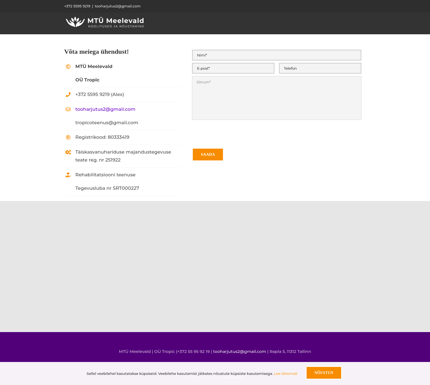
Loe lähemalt (286, 373)
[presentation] (233, 132)
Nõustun (324, 373)
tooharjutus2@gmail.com (117, 6)
